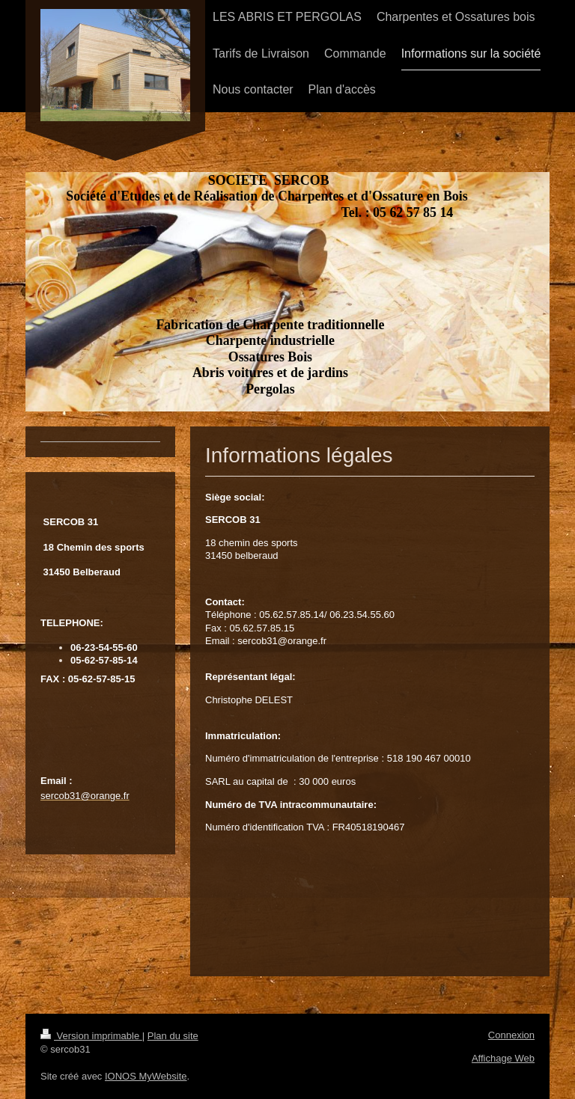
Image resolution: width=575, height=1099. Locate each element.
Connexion (511, 1035)
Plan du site (172, 1035)
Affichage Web (503, 1058)
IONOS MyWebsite (146, 1076)
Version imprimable (91, 1035)
